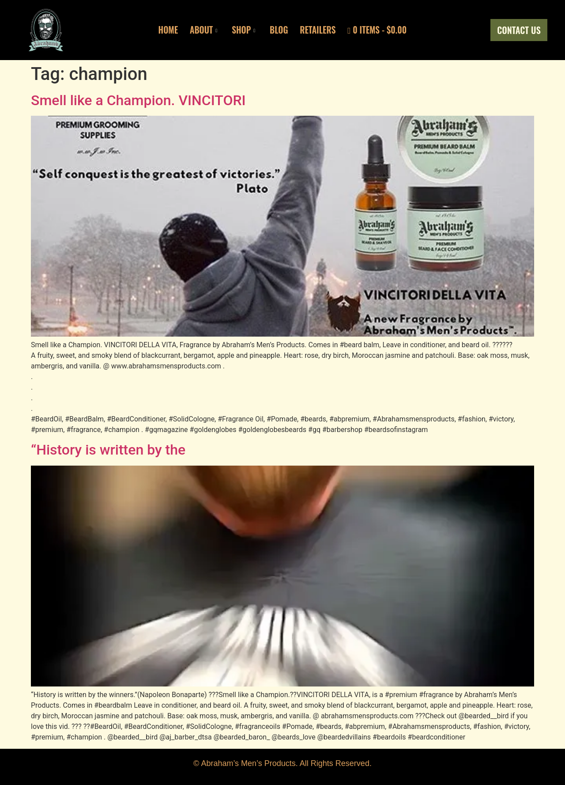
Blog (279, 30)
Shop (242, 30)
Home (162, 30)
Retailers (320, 30)
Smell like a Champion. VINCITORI (138, 100)
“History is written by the (108, 449)
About (199, 30)
